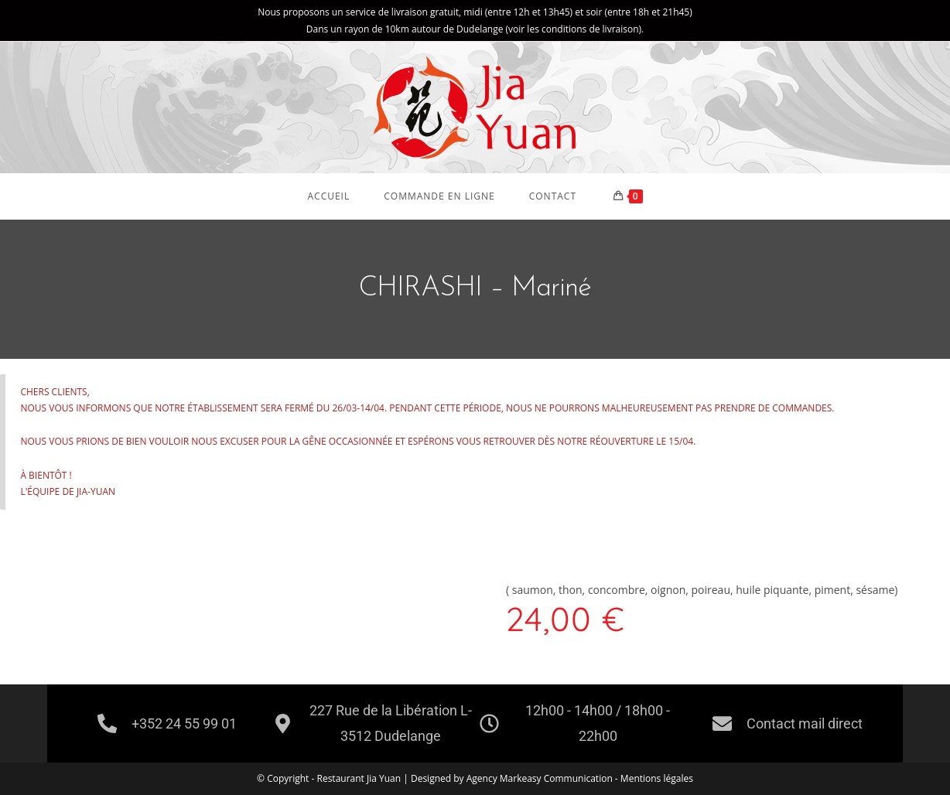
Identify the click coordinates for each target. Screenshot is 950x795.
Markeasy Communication (557, 778)
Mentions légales (656, 778)
